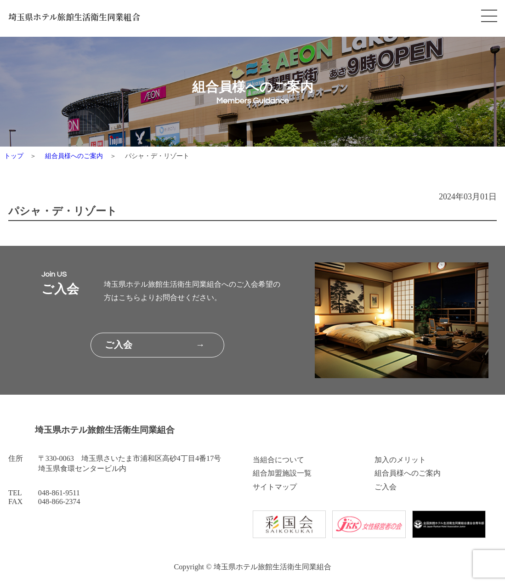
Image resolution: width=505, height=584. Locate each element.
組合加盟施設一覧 (282, 473)
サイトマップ (275, 487)
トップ (13, 155)
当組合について (278, 460)
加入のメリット (400, 460)
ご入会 (385, 487)
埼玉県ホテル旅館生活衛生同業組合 (74, 17)
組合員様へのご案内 (74, 155)
